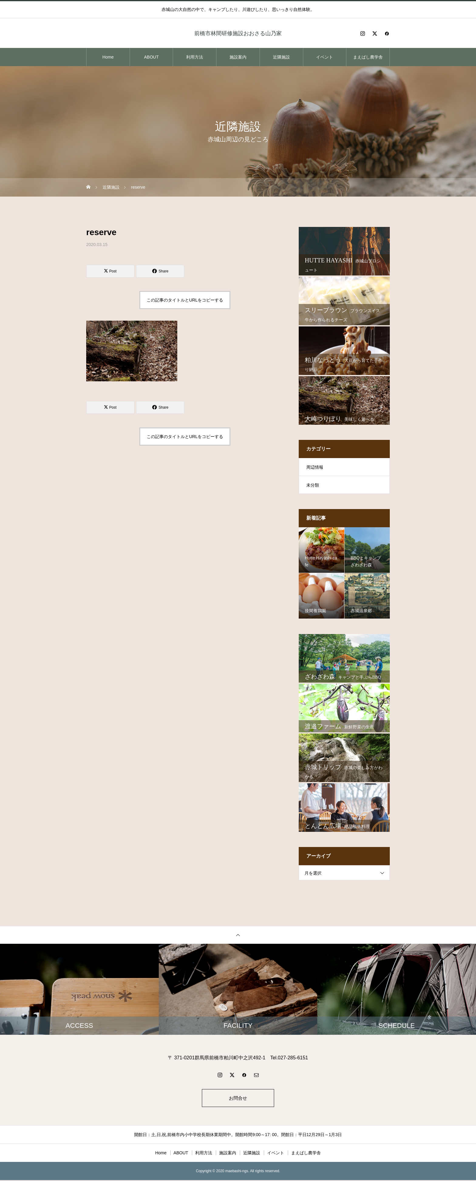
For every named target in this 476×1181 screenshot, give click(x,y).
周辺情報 (314, 467)
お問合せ (238, 1098)
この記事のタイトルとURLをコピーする (185, 300)
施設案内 (237, 57)
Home (108, 57)
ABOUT (151, 57)
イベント (324, 57)
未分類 (312, 485)
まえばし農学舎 (368, 57)
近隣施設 (281, 57)
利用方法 (194, 57)
